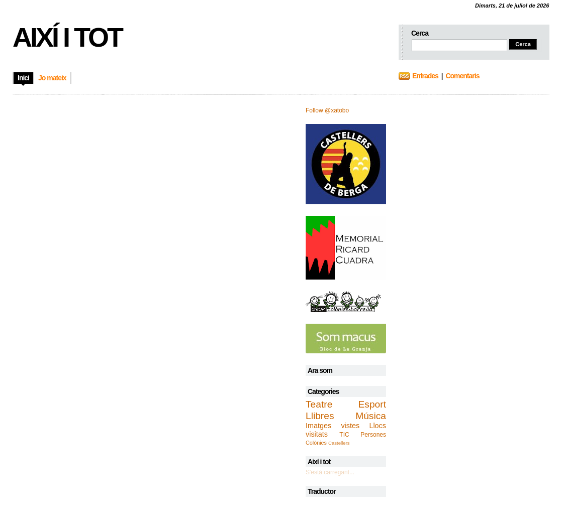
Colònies (316, 443)
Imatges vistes (332, 426)
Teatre (319, 404)
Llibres (320, 416)
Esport (372, 404)
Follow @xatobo (327, 110)
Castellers (339, 443)
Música (370, 416)
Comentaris (462, 76)
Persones (373, 434)
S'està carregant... (330, 472)
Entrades (425, 76)
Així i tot (67, 37)
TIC (344, 434)
